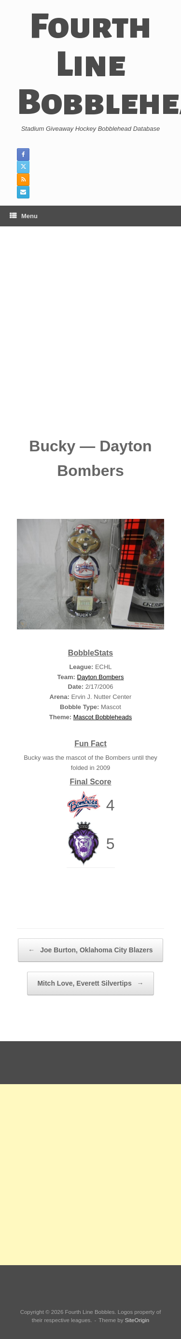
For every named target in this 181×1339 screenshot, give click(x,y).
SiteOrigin (137, 1320)
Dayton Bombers (100, 677)
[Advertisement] (90, 338)
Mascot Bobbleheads (102, 717)
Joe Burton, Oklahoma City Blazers (90, 950)
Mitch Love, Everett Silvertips (90, 983)
